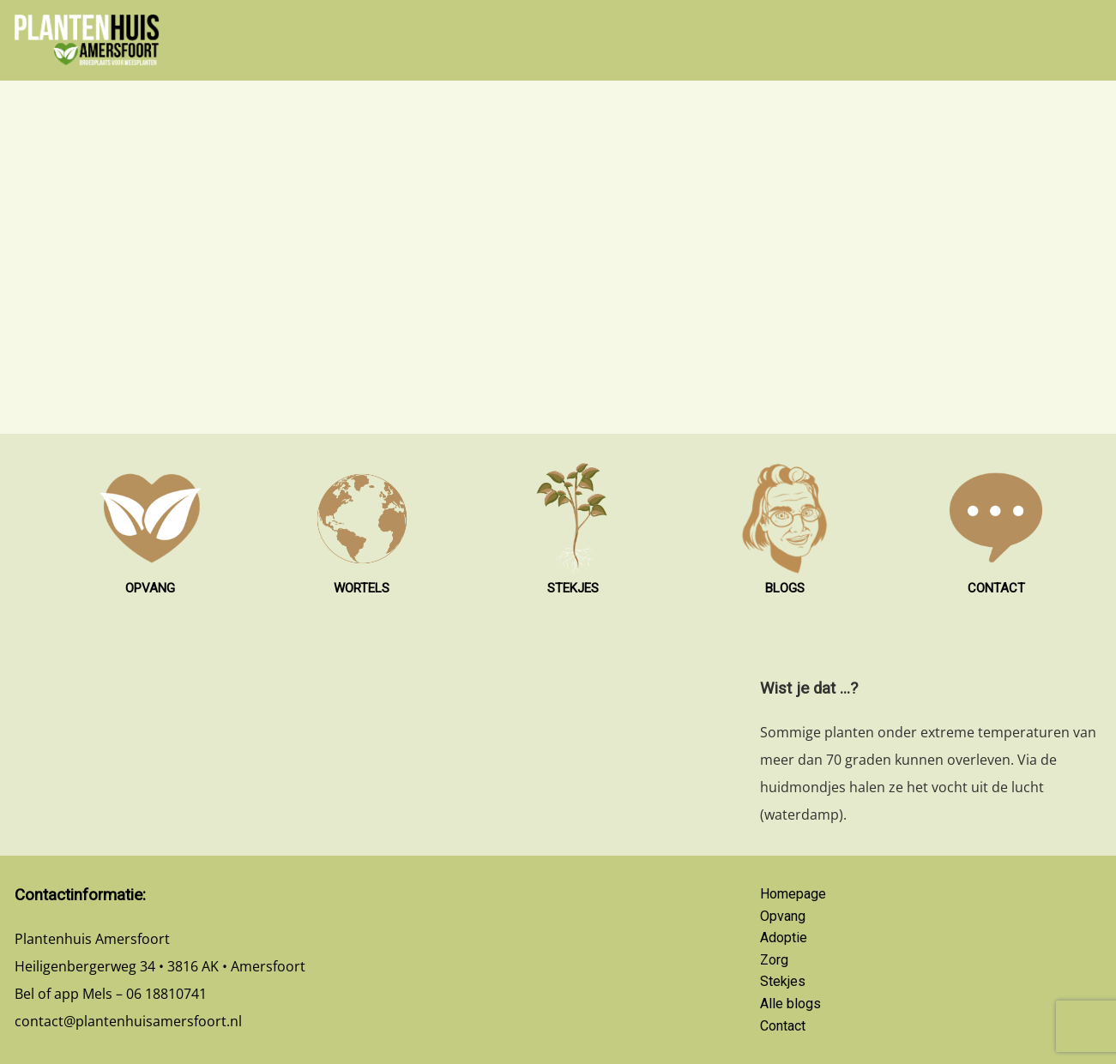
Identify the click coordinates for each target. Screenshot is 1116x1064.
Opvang (782, 916)
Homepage (793, 894)
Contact (782, 1026)
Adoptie (783, 937)
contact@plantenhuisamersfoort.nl (128, 1021)
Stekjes (782, 981)
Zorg (774, 960)
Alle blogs (790, 1003)
